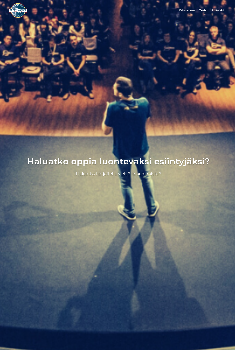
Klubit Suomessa (187, 10)
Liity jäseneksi (217, 10)
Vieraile (202, 10)
